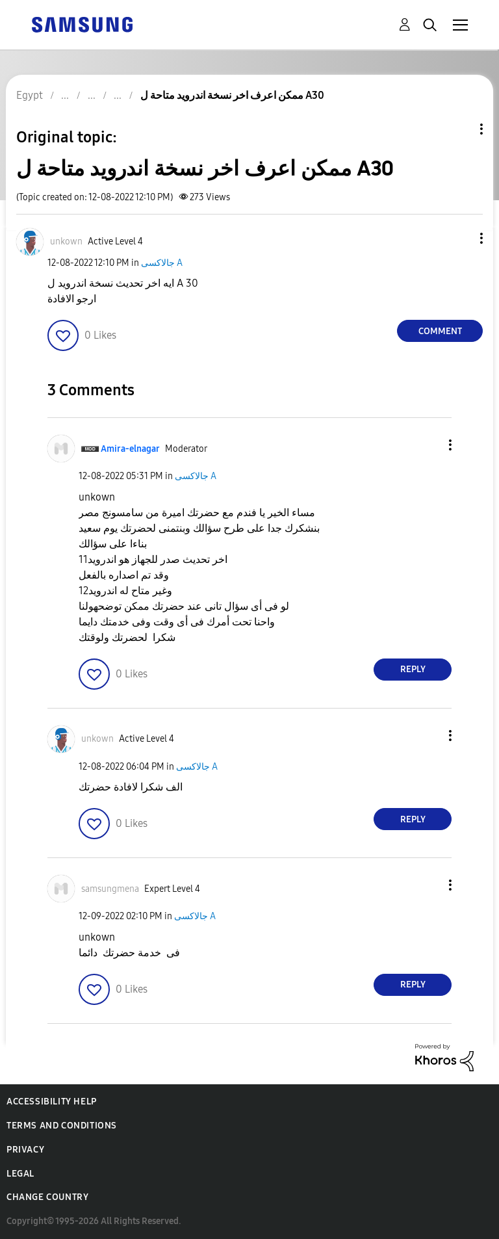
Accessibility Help (51, 1101)
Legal (20, 1173)
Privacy (25, 1149)
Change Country (47, 1197)
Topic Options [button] (459, 129)
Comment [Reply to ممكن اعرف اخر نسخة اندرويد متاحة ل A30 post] (440, 331)
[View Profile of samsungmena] (110, 888)
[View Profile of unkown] (66, 241)
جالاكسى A (162, 262)
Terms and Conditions (61, 1125)
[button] (460, 238)
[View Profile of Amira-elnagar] (130, 448)
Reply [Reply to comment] (413, 669)
